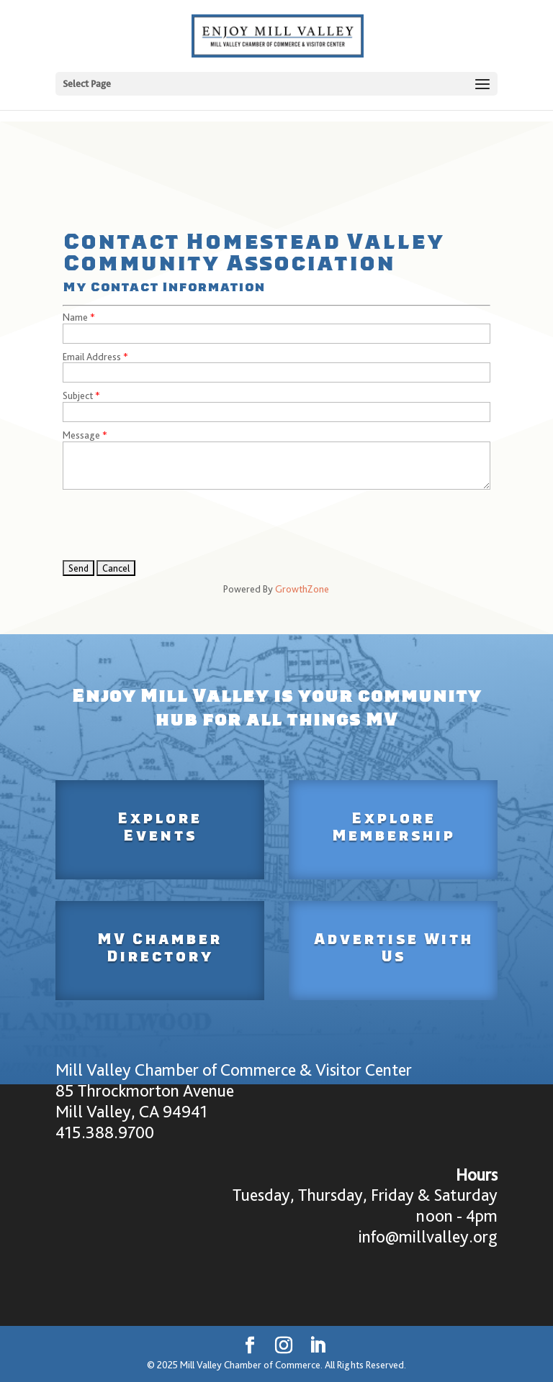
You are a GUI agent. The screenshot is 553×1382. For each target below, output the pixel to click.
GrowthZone (302, 589)
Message (81, 435)
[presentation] (172, 525)
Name (75, 317)
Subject (78, 395)
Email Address (92, 356)
